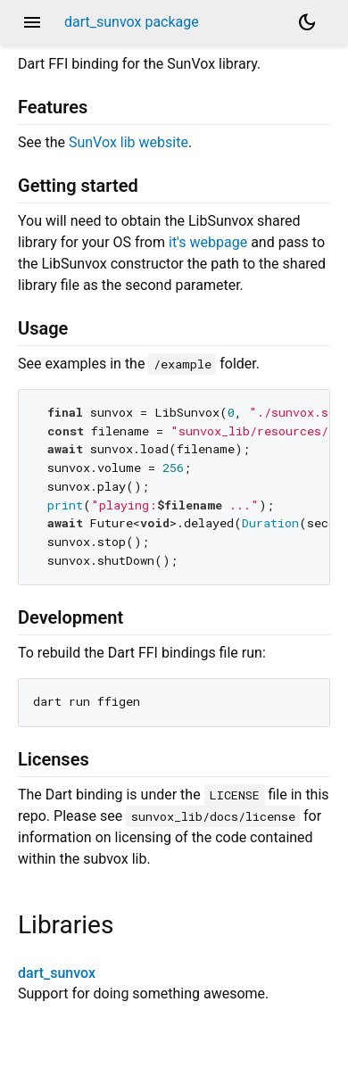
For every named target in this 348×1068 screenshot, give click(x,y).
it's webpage (208, 242)
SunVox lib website (128, 142)
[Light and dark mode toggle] (307, 22)
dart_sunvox (56, 973)
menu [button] (32, 22)
